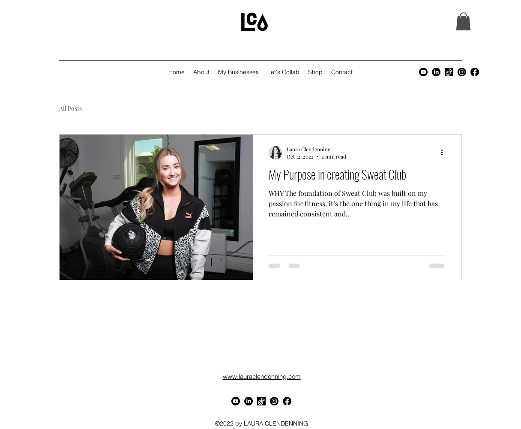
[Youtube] (423, 72)
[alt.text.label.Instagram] (462, 72)
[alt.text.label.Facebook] (474, 72)
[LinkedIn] (436, 72)
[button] (463, 21)
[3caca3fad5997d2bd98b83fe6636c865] (449, 72)
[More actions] (445, 152)
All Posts (70, 108)
